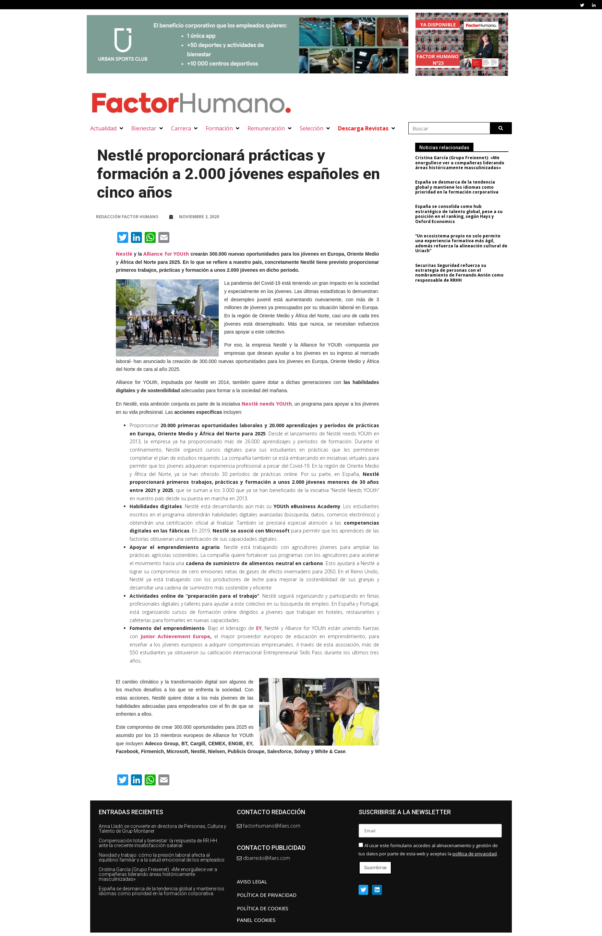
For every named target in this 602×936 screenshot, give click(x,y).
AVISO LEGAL (252, 881)
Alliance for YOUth (166, 253)
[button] (107, 128)
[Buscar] (500, 128)
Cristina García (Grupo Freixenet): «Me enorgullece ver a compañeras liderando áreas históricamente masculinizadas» (463, 163)
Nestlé (124, 253)
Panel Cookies (256, 919)
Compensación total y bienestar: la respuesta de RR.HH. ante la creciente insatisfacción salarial (158, 843)
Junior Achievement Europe (175, 636)
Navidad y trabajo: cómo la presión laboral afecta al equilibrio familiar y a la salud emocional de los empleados (162, 857)
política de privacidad (475, 854)
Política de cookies (262, 908)
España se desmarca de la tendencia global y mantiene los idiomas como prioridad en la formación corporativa (460, 187)
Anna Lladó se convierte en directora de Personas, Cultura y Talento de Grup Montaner (162, 828)
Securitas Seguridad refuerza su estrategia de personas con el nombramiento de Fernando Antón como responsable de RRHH (463, 272)
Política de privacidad (267, 895)
